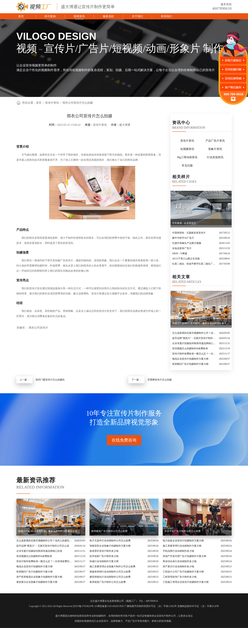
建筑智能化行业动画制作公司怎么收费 (110, 577)
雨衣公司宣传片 (38, 327)
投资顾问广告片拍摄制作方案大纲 (190, 364)
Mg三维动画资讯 (187, 157)
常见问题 (187, 165)
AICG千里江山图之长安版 (186, 258)
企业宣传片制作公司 (165, 616)
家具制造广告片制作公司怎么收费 (108, 582)
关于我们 (137, 16)
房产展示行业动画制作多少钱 (178, 566)
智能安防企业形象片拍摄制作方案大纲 (110, 546)
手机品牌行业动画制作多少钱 (178, 551)
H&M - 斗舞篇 (179, 253)
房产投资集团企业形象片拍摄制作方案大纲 (39, 577)
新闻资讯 (79, 16)
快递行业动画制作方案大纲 (104, 561)
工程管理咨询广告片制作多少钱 (180, 577)
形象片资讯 (215, 148)
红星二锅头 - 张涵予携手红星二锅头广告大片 (194, 264)
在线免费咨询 (124, 440)
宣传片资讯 (52, 102)
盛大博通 (60, 616)
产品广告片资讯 (215, 140)
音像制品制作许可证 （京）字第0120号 (198, 606)
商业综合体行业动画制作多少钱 (180, 561)
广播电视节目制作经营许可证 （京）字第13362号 (150, 606)
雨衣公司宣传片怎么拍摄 (78, 102)
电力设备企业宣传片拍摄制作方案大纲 (183, 540)
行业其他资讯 (215, 157)
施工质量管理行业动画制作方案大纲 (182, 546)
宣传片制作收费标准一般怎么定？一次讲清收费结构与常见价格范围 (194, 353)
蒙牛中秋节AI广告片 (183, 238)
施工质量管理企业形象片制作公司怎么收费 (112, 566)
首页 (21, 16)
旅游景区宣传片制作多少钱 (104, 551)
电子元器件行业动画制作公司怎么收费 (110, 540)
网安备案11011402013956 (110, 606)
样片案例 (50, 16)
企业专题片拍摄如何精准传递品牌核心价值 (194, 343)
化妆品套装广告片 (182, 248)
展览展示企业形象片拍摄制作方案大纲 (36, 582)
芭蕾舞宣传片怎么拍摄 (160, 379)
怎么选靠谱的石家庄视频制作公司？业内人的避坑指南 (194, 333)
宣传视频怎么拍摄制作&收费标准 (190, 348)
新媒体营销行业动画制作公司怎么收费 (110, 571)
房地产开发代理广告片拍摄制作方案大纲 (184, 556)
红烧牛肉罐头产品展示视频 (186, 243)
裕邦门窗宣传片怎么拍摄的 (50, 379)
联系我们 (166, 16)
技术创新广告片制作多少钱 (104, 556)
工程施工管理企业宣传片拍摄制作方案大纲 (186, 582)
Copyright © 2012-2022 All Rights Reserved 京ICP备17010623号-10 (63, 606)
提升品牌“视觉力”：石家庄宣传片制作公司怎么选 (194, 338)
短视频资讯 (187, 148)
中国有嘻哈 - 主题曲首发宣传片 (189, 232)
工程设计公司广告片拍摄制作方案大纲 (183, 571)
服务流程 (108, 16)
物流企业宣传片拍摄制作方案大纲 (190, 359)
